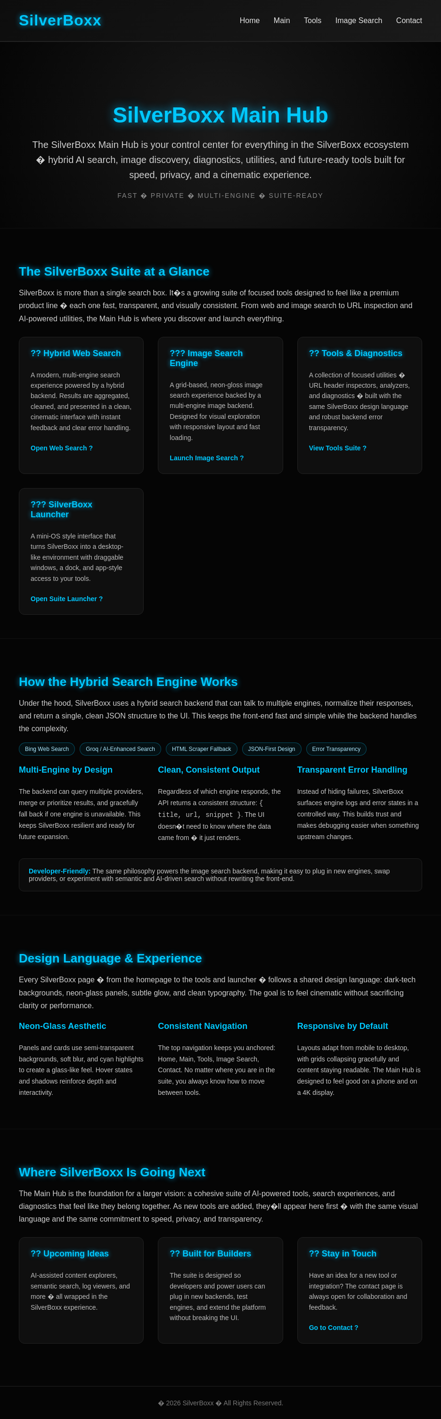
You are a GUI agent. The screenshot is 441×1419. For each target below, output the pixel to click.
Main (282, 20)
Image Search (359, 20)
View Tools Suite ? (338, 448)
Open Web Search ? (62, 448)
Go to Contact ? (334, 1327)
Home (250, 20)
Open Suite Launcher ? (67, 599)
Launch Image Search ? (207, 458)
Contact (409, 20)
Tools (312, 20)
